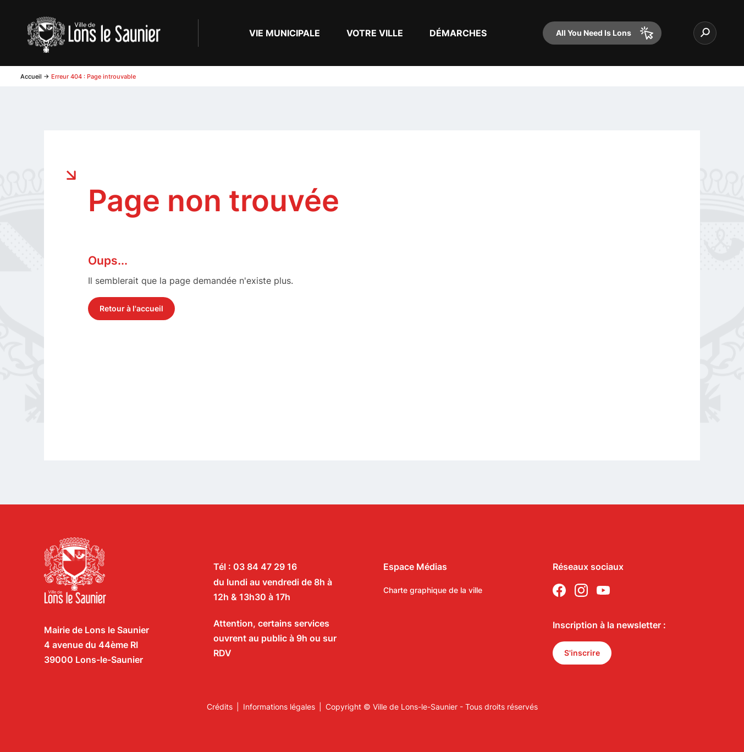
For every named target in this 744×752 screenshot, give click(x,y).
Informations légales (279, 706)
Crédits (220, 706)
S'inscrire (582, 652)
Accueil (31, 76)
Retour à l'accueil (131, 308)
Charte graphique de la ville (432, 590)
